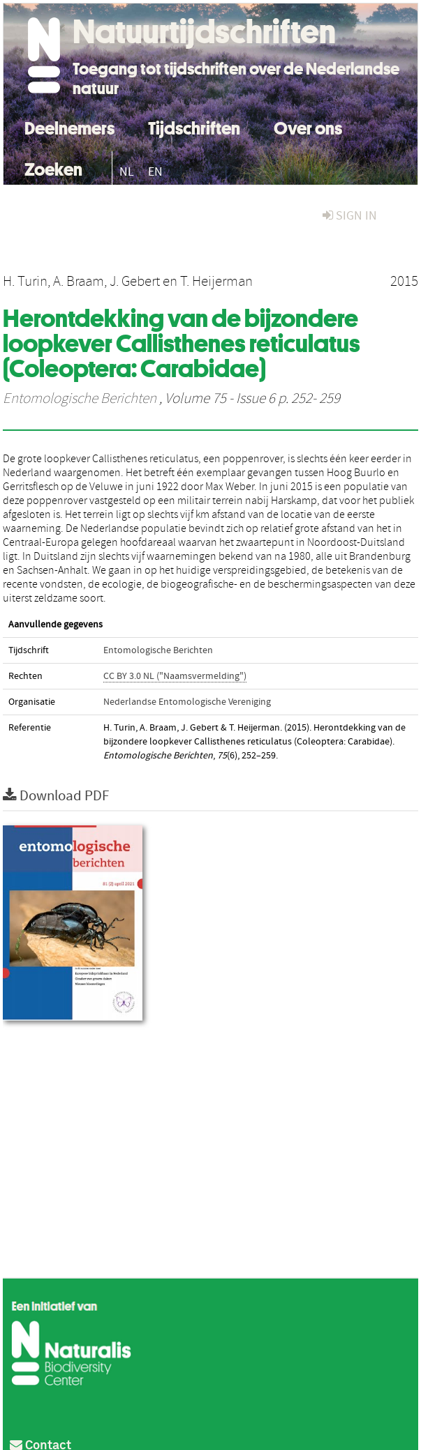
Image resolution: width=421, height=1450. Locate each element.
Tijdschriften (194, 126)
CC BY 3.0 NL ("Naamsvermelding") (174, 676)
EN (155, 172)
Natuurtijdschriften (204, 31)
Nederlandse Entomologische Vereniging (187, 702)
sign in (350, 215)
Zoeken (53, 168)
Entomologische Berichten (79, 398)
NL (126, 172)
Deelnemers (69, 126)
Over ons (308, 126)
